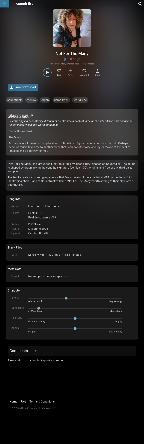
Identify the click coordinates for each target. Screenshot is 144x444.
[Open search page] (140, 3)
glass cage (72, 59)
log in (36, 360)
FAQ (23, 401)
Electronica (52, 206)
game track (61, 100)
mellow (31, 100)
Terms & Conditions (42, 401)
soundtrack (14, 100)
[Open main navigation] (4, 3)
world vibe (80, 100)
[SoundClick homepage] (25, 3)
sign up (22, 360)
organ (45, 100)
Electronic (34, 206)
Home (13, 401)
